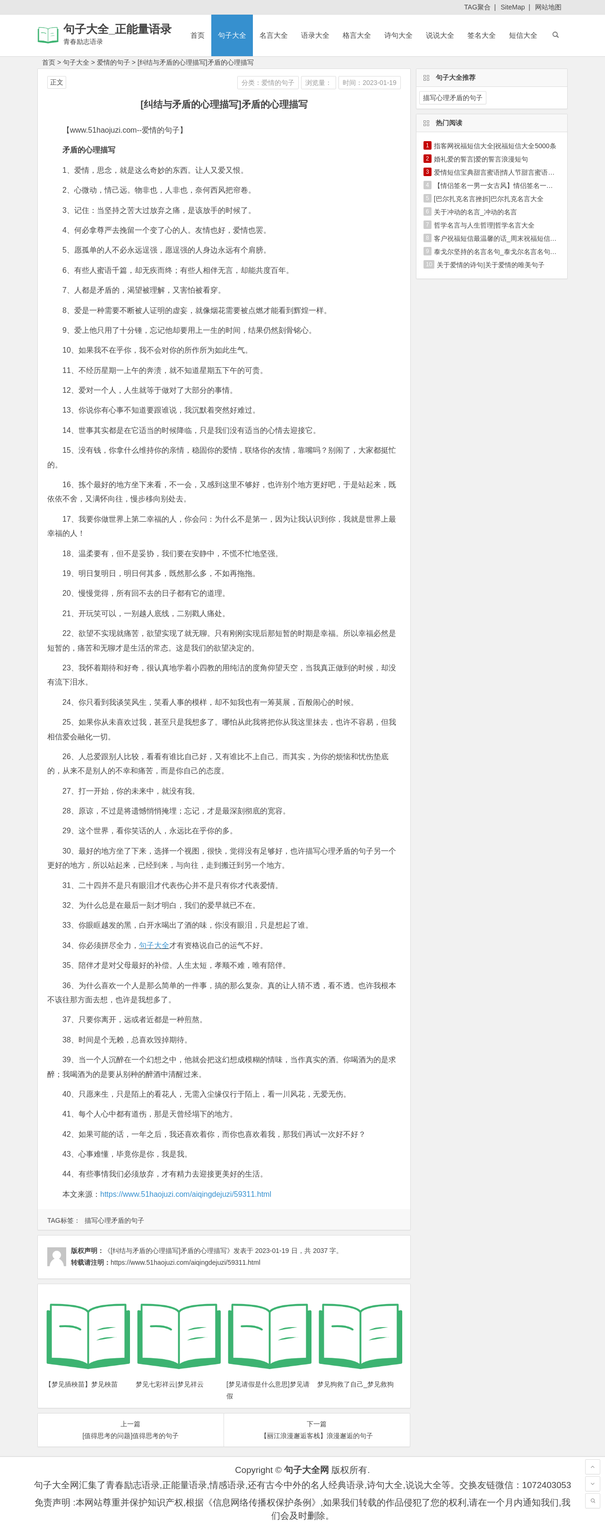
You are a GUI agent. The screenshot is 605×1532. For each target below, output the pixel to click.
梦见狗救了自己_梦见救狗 (355, 1384)
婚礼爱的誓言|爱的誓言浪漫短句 (481, 159)
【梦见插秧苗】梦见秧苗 (81, 1384)
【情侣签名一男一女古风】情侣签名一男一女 (500, 185)
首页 (197, 35)
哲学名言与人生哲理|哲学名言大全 (484, 225)
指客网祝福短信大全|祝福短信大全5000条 (495, 146)
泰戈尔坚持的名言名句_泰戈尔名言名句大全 (498, 251)
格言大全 (357, 35)
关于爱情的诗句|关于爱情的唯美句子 (490, 265)
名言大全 (273, 35)
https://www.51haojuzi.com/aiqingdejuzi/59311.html (185, 1194)
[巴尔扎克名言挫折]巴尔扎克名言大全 (489, 199)
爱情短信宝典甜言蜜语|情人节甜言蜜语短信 (498, 172)
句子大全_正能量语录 (117, 29)
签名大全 (481, 35)
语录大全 (315, 35)
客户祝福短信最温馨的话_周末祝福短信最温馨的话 (508, 238)
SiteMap (513, 7)
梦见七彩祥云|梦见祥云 (170, 1384)
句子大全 (232, 35)
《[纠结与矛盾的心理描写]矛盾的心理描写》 (168, 1250)
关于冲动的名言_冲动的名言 (475, 212)
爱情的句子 (113, 62)
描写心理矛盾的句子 (114, 1220)
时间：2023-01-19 (370, 82)
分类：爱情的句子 (268, 82)
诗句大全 (398, 35)
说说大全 (440, 35)
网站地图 (548, 7)
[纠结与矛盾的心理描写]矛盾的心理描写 (196, 62)
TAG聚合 (477, 7)
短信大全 (523, 35)
